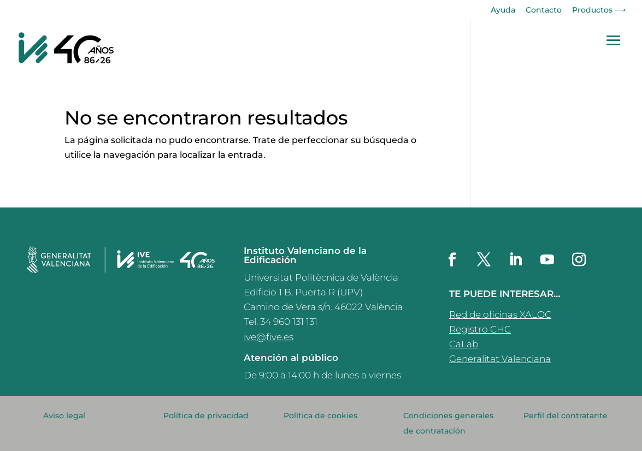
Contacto (544, 10)
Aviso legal (64, 415)
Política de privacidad (206, 415)
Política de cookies (320, 415)
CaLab (463, 344)
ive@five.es (268, 336)
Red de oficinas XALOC (500, 314)
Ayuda (503, 10)
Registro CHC (480, 329)
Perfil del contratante (565, 415)
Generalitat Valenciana (500, 358)
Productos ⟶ (599, 10)
